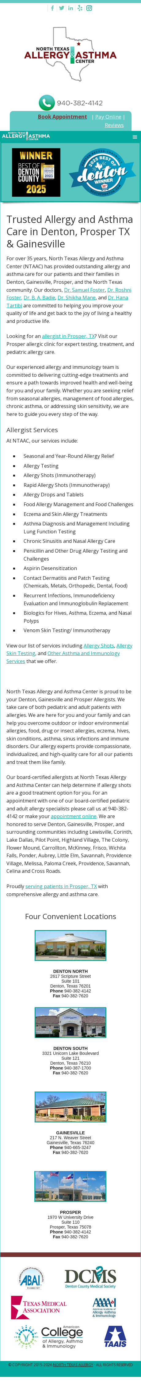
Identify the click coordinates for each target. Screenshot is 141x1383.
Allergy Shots (99, 645)
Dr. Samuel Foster (84, 290)
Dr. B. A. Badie (39, 297)
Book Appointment (62, 116)
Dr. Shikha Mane (77, 297)
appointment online (74, 816)
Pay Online (108, 116)
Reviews (114, 124)
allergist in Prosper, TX (68, 336)
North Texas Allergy (73, 1364)
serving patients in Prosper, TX (61, 886)
